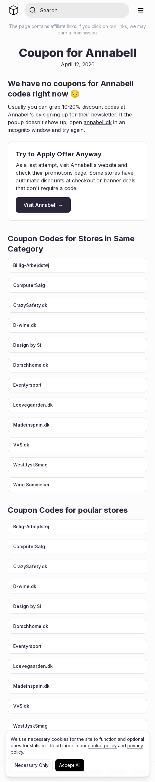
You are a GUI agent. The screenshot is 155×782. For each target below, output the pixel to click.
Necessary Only (32, 765)
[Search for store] (82, 10)
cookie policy (102, 745)
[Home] (13, 10)
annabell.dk (98, 122)
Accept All (69, 765)
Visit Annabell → (43, 205)
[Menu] (140, 10)
